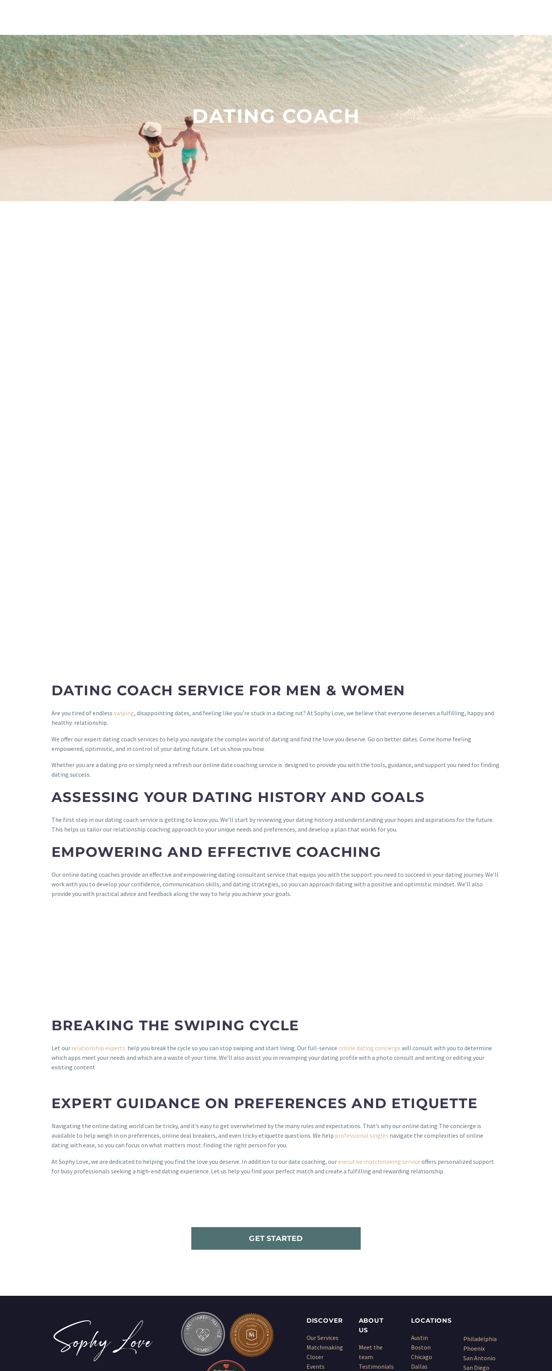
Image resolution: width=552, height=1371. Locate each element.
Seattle (473, 1256)
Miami (419, 1283)
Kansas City (426, 1264)
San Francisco (481, 1246)
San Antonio (479, 1227)
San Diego (476, 1237)
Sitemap (370, 1264)
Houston (422, 1255)
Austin (419, 1207)
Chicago (421, 1226)
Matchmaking (325, 1216)
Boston (421, 1216)
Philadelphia (480, 1208)
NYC (416, 1293)
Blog (365, 1255)
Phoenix (474, 1217)
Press (366, 1245)
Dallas (419, 1235)
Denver (420, 1245)
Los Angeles (427, 1274)
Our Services (322, 1207)
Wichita (473, 1285)
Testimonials (376, 1235)
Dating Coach (324, 1264)
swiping (124, 582)
